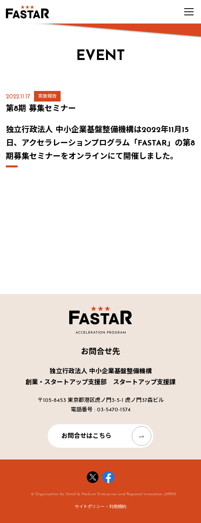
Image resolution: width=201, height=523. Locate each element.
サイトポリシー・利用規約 (100, 507)
